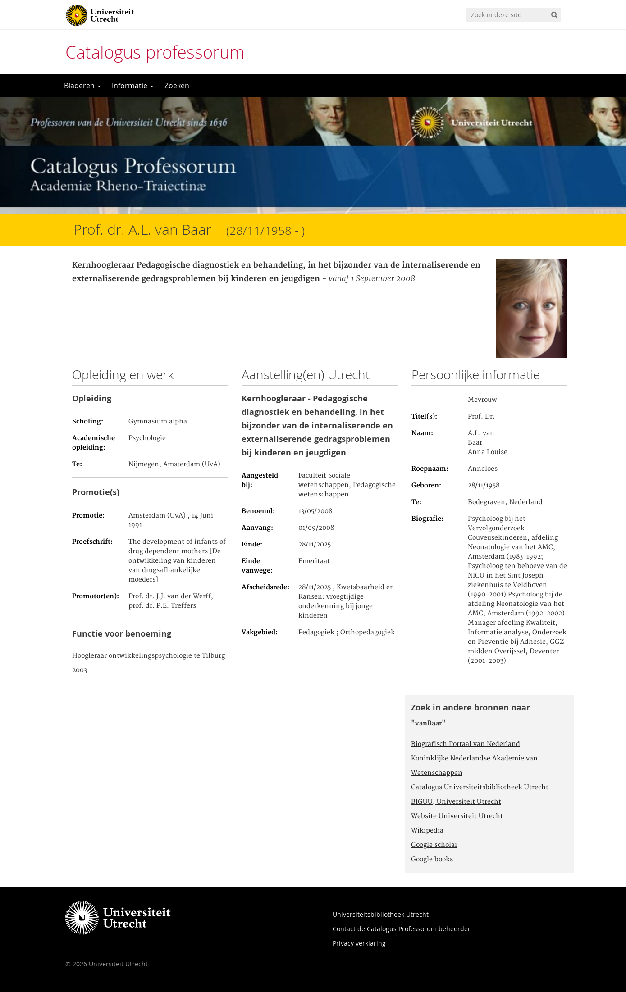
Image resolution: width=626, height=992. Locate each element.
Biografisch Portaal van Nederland (465, 744)
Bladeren (82, 86)
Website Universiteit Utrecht (457, 816)
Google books (432, 859)
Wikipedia (427, 831)
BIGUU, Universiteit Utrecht (456, 802)
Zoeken (176, 86)
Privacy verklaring (359, 943)
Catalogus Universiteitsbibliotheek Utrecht (479, 787)
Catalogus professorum (155, 52)
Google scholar (434, 845)
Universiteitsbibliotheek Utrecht (381, 914)
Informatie (133, 86)
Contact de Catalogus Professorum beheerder (402, 928)
